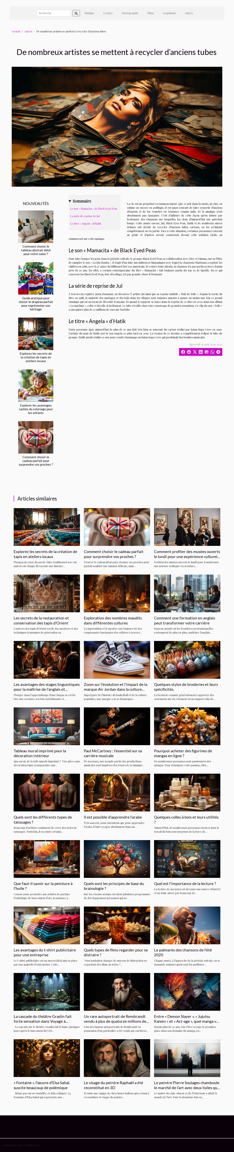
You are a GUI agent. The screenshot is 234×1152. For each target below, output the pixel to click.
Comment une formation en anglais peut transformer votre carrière (184, 620)
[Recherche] (54, 13)
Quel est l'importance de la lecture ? (185, 883)
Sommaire (82, 201)
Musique (89, 13)
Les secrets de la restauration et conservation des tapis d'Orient (41, 620)
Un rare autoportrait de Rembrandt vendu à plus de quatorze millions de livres (115, 1021)
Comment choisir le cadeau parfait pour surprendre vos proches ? (36, 460)
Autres (189, 13)
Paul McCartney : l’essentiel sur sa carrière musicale (113, 753)
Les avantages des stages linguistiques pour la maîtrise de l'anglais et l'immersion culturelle (47, 689)
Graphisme (169, 13)
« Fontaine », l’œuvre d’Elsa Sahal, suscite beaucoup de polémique (42, 1085)
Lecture (108, 13)
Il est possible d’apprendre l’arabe (113, 817)
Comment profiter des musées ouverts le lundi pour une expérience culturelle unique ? (187, 556)
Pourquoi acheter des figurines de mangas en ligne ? (183, 753)
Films (150, 13)
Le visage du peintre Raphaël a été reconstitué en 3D (113, 1085)
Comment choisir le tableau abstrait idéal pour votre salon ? (36, 250)
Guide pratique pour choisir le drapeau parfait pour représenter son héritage (36, 303)
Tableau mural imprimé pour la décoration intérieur (40, 753)
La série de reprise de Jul (85, 216)
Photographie (130, 13)
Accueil (16, 31)
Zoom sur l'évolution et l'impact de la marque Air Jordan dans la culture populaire (115, 689)
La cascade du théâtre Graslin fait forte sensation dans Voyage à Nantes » (43, 1021)
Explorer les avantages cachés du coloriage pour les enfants (36, 409)
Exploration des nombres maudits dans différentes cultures (113, 620)
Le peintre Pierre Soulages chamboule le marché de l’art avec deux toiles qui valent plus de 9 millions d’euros (186, 1087)
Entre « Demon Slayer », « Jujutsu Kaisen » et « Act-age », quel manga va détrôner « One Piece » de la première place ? (187, 1023)
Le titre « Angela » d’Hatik (85, 223)
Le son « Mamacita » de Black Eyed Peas (93, 208)
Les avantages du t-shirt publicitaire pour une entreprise (45, 952)
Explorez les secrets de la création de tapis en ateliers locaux (36, 357)
